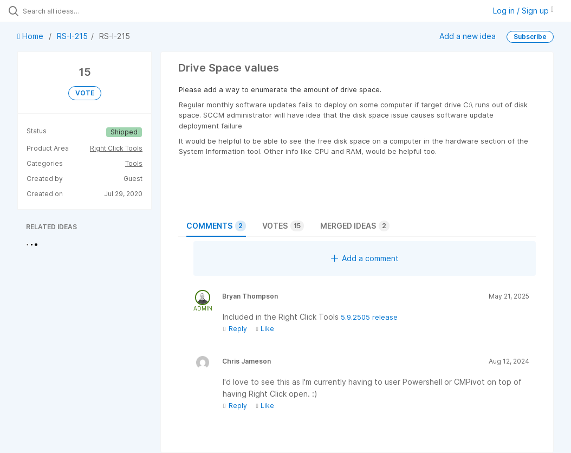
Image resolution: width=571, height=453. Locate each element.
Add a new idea (467, 36)
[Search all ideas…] (73, 10)
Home (31, 36)
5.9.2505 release (369, 317)
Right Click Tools (116, 148)
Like (265, 329)
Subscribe (530, 37)
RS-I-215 (72, 36)
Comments (216, 226)
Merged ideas (355, 226)
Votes (283, 226)
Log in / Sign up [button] (523, 10)
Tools (133, 163)
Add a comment (365, 258)
